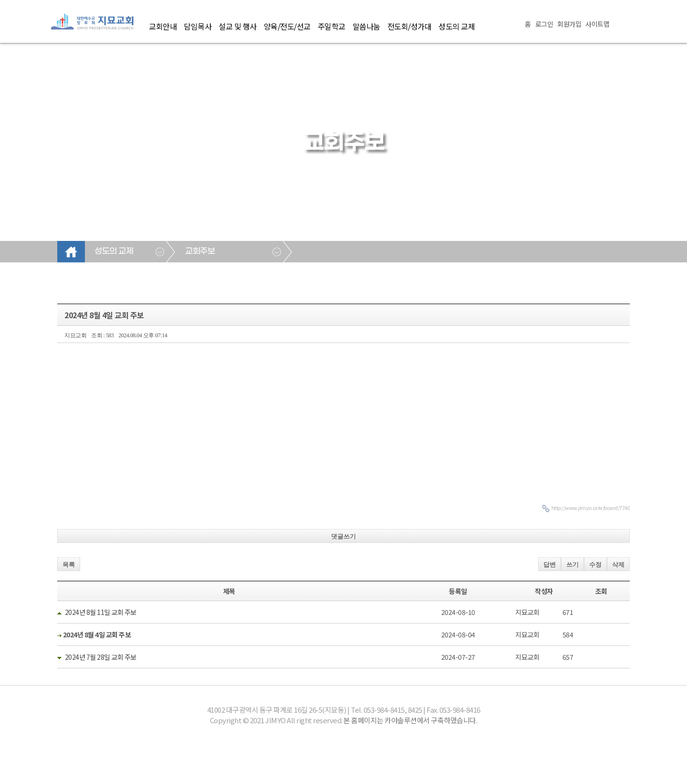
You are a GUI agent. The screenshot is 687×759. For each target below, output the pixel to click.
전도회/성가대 (409, 26)
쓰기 (572, 564)
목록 (68, 564)
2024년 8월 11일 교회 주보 (100, 612)
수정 (595, 564)
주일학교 (331, 26)
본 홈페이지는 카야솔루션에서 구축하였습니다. (410, 720)
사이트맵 (597, 24)
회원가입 (569, 24)
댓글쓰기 (343, 536)
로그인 (544, 24)
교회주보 (200, 251)
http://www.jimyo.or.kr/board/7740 (591, 507)
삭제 (618, 564)
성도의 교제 (456, 26)
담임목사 (197, 26)
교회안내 (163, 26)
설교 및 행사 (238, 26)
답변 (549, 564)
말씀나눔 (366, 26)
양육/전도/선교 (287, 26)
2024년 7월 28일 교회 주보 (100, 657)
